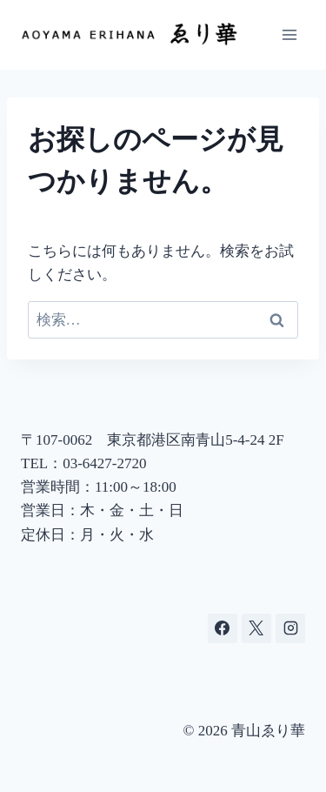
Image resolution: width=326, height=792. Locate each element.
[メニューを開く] (289, 34)
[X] (256, 628)
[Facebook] (222, 628)
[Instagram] (290, 628)
